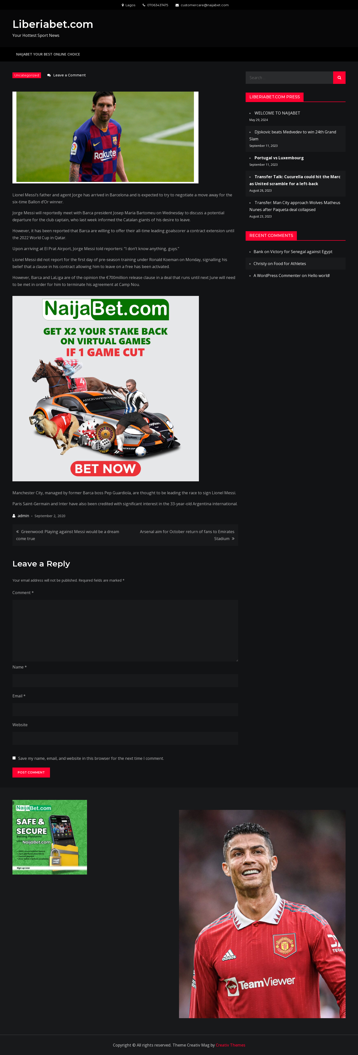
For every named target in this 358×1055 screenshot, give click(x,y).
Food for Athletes (290, 263)
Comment (23, 592)
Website (20, 724)
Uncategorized (26, 75)
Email (19, 695)
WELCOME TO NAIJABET (277, 112)
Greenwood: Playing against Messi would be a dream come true (67, 535)
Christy (260, 263)
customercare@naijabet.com (202, 5)
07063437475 (155, 5)
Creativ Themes (230, 1045)
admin (23, 515)
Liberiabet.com (53, 24)
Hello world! (319, 275)
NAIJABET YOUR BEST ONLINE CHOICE (48, 54)
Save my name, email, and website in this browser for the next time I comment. (91, 758)
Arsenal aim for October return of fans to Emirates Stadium (187, 535)
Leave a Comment (69, 75)
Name (19, 666)
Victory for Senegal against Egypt (301, 251)
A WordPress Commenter (277, 275)
